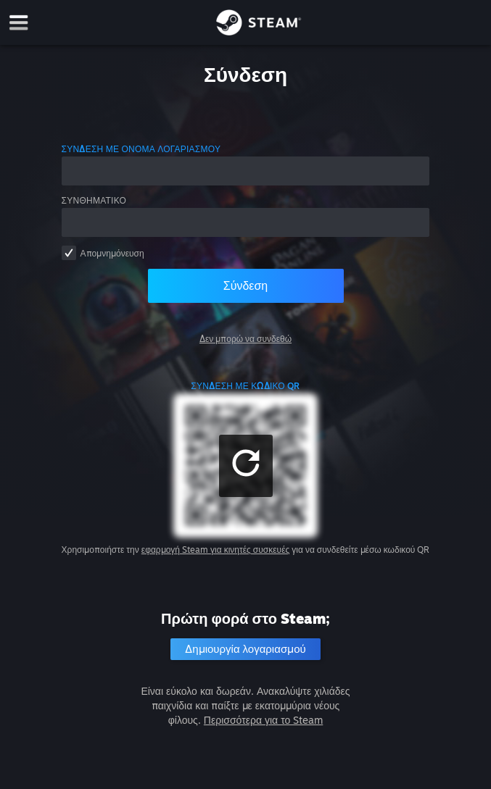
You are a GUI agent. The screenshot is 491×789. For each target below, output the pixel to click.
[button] (246, 466)
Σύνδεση (245, 285)
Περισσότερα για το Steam (263, 720)
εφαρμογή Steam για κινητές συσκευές (215, 549)
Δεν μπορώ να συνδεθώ (245, 338)
